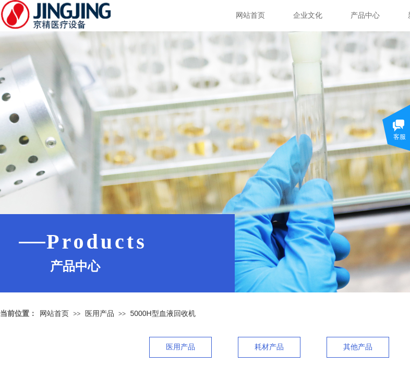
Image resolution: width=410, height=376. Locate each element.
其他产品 (357, 347)
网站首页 (250, 15)
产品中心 (365, 15)
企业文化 (307, 15)
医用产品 (99, 313)
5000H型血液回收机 (162, 313)
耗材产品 (269, 347)
